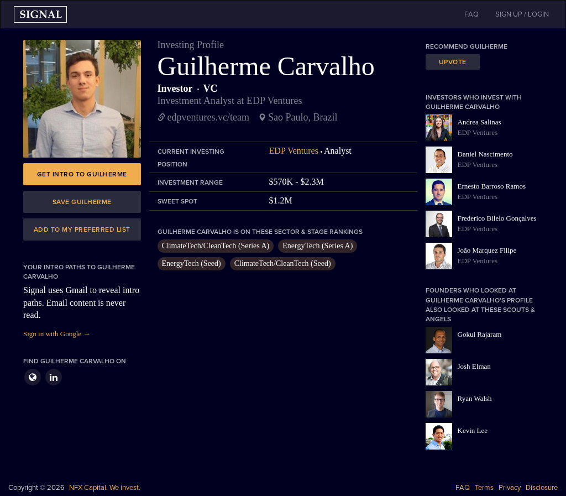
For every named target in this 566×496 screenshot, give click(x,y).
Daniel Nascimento (485, 154)
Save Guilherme (82, 202)
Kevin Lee (473, 430)
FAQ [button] (471, 14)
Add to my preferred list (82, 229)
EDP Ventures (293, 150)
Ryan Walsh (475, 398)
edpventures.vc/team (208, 117)
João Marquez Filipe (487, 250)
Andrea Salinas (479, 122)
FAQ (462, 487)
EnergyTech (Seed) (191, 263)
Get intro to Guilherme (82, 174)
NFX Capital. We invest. (104, 487)
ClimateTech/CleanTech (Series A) (216, 246)
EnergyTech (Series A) (317, 246)
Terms (484, 487)
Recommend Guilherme (466, 46)
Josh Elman (474, 366)
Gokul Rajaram (480, 334)
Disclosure (542, 487)
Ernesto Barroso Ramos (492, 186)
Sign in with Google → (56, 334)
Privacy (510, 487)
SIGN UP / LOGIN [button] (522, 14)
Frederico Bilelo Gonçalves (497, 218)
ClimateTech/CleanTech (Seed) (282, 263)
